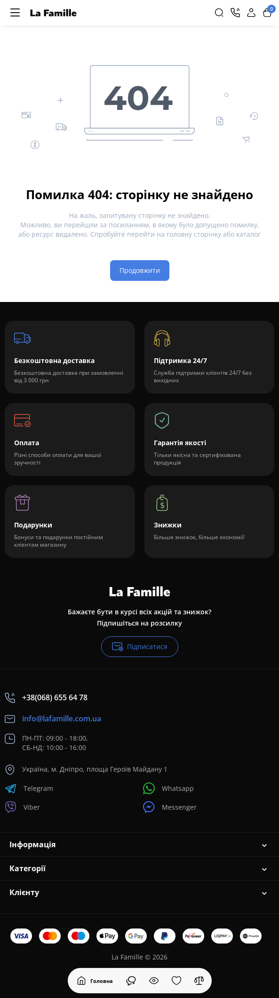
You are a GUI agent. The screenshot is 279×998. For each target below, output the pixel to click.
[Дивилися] (131, 980)
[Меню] (15, 12)
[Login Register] (251, 13)
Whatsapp (168, 788)
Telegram (29, 788)
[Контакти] (235, 13)
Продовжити (140, 270)
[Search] (219, 13)
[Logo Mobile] (53, 13)
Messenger (170, 807)
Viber (22, 807)
